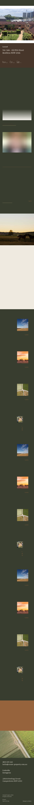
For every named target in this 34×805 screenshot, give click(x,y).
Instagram (7, 773)
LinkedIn (6, 770)
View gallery (7, 201)
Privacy (4, 799)
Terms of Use (6, 801)
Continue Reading (8, 124)
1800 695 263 (8, 762)
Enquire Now (17, 165)
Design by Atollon (27, 801)
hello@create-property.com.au (15, 764)
